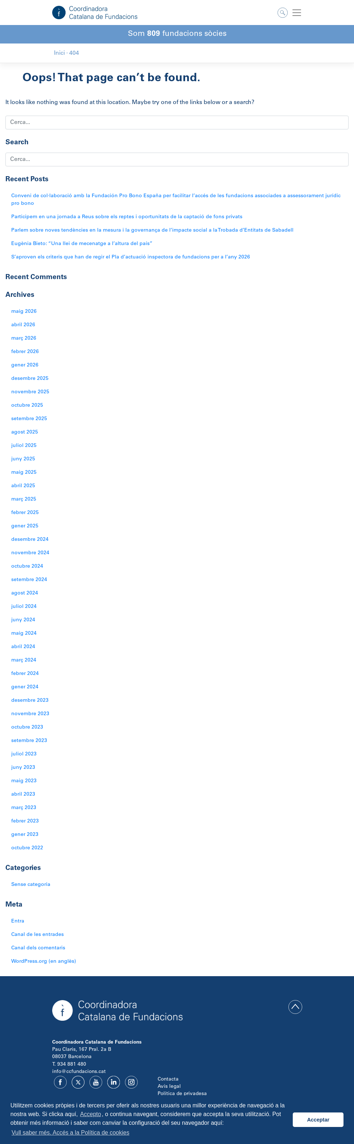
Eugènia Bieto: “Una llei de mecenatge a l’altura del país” (82, 243)
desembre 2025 (30, 378)
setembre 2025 (29, 419)
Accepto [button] (90, 1114)
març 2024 (23, 660)
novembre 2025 (30, 392)
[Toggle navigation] (296, 12)
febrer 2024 (25, 673)
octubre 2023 (27, 727)
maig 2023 (24, 781)
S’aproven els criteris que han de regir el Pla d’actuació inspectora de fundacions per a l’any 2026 (130, 257)
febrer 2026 (25, 352)
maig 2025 (24, 472)
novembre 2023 (30, 714)
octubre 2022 (27, 848)
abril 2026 (23, 325)
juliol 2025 (24, 445)
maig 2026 (24, 311)
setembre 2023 (29, 740)
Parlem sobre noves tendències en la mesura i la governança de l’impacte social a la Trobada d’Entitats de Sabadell (152, 230)
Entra (17, 921)
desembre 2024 (30, 539)
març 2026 (23, 338)
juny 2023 (23, 767)
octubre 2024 (27, 566)
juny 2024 (23, 620)
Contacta (168, 1079)
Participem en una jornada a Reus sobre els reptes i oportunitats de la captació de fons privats (126, 217)
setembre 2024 (29, 580)
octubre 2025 (27, 405)
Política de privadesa (182, 1094)
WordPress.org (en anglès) (43, 961)
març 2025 (23, 499)
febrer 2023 (25, 821)
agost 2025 (24, 432)
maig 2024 (24, 633)
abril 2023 (23, 794)
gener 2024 (24, 687)
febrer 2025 (25, 512)
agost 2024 (24, 593)
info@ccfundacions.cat (79, 1071)
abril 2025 (23, 486)
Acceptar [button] (318, 1120)
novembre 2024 (30, 553)
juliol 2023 (24, 754)
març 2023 (23, 808)
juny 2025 (23, 459)
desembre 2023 (30, 700)
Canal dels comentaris (38, 948)
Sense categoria (30, 884)
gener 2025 (24, 526)
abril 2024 (23, 647)
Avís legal (169, 1086)
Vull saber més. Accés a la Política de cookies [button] (70, 1133)
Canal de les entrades (37, 934)
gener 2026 (24, 365)
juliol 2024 (24, 606)
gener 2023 (24, 834)
